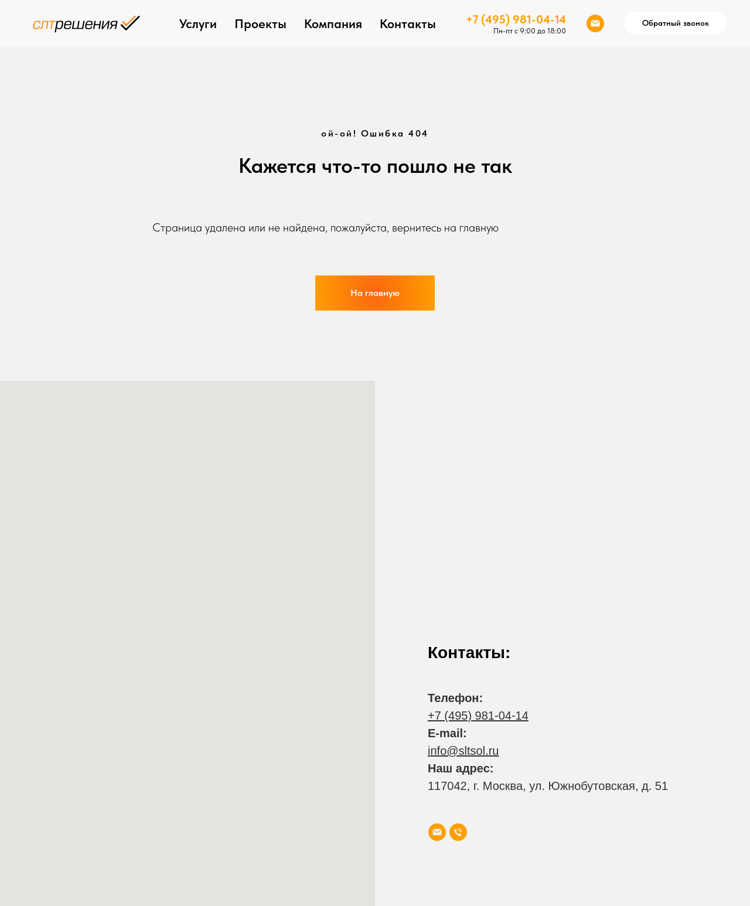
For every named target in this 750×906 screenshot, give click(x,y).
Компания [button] (333, 23)
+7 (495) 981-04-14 (516, 19)
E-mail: (447, 733)
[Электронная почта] (595, 23)
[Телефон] (458, 832)
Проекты (260, 23)
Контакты (408, 23)
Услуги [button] (198, 23)
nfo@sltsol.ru (464, 750)
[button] (676, 23)
